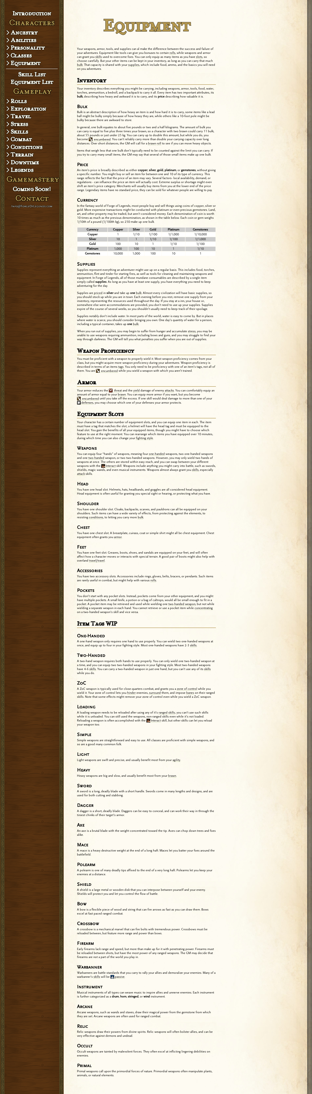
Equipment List (32, 82)
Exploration (28, 108)
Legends (22, 170)
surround (155, 692)
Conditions (26, 147)
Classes (21, 55)
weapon (190, 604)
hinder (131, 692)
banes (190, 692)
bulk (80, 64)
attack (81, 473)
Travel (21, 116)
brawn (152, 143)
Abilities (23, 40)
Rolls (19, 101)
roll (159, 143)
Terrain (22, 154)
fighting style (144, 438)
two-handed (96, 457)
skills (98, 56)
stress (192, 331)
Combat (21, 139)
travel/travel (97, 560)
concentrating (204, 608)
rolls (172, 52)
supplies (133, 64)
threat (115, 390)
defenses (85, 402)
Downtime (25, 162)
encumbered (100, 139)
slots (199, 56)
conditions (96, 517)
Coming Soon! (32, 189)
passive (117, 977)
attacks (169, 390)
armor (118, 537)
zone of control (187, 688)
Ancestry (24, 32)
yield (136, 390)
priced (98, 293)
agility (176, 760)
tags (121, 366)
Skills (19, 131)
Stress (19, 124)
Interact (108, 466)
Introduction (32, 13)
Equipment (25, 63)
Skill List (32, 74)
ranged (163, 712)
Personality (28, 47)
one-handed (157, 453)
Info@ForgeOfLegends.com (32, 206)
